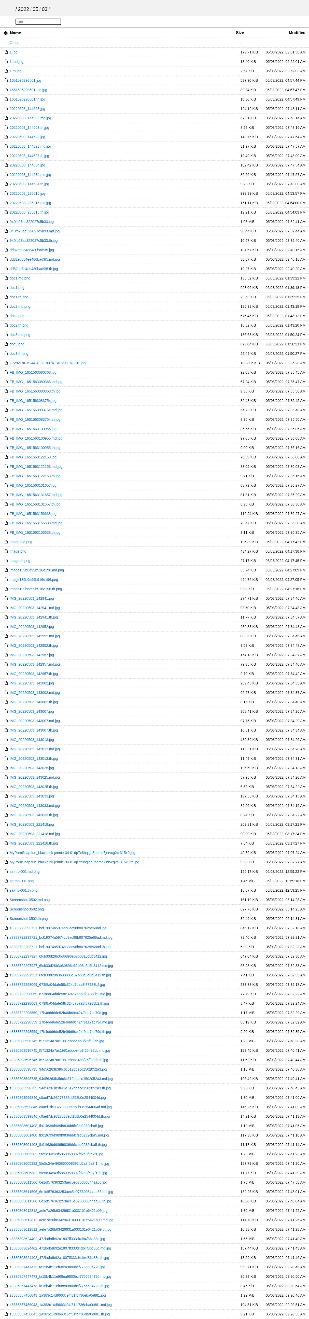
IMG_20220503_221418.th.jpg (34, 843)
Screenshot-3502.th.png (29, 919)
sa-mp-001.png (22, 881)
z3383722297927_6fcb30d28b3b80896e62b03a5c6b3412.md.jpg (61, 966)
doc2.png (17, 316)
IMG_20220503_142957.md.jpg (35, 664)
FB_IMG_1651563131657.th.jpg (35, 504)
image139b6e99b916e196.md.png (37, 570)
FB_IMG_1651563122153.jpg (33, 457)
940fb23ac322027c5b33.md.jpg (35, 231)
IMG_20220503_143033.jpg (32, 796)
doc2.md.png (20, 306)
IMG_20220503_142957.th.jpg (34, 674)
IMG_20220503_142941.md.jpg (35, 608)
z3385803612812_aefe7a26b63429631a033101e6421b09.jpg (58, 1211)
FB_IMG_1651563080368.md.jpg (36, 382)
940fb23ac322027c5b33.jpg (32, 222)
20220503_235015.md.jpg (30, 203)
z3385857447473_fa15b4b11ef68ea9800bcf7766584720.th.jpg (59, 1286)
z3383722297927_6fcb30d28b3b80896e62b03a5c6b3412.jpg (58, 956)
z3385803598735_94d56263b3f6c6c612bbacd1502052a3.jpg (58, 1069)
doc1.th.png (19, 297)
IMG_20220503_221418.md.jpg (35, 834)
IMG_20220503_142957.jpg (32, 655)
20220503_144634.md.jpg (30, 175)
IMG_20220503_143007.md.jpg (35, 721)
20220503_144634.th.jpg (29, 184)
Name (15, 33)
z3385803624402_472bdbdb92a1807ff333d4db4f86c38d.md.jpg (60, 1248)
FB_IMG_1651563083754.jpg (33, 401)
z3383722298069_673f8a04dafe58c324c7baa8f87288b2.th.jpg (59, 1003)
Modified (297, 33)
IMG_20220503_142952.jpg (32, 627)
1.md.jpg (16, 62)
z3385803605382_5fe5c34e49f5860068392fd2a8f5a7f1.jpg (56, 1154)
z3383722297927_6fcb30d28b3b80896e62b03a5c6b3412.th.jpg (60, 975)
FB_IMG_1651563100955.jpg (33, 429)
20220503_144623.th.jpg (29, 156)
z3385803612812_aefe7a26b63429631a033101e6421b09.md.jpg (61, 1220)
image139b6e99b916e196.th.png (36, 589)
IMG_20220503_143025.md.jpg (35, 777)
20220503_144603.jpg (27, 109)
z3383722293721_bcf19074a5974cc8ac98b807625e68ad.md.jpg (61, 937)
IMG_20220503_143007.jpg (32, 711)
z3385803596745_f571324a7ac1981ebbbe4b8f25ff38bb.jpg (57, 1041)
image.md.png (21, 542)
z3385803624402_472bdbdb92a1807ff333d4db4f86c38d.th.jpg (59, 1258)
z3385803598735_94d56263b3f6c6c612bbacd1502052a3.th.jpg (60, 1088)
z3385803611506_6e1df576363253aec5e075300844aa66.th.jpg (60, 1201)
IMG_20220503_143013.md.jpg (35, 749)
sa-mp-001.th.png (24, 890)
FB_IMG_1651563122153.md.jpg (36, 467)
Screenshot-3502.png (27, 909)
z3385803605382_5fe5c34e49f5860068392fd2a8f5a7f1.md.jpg (59, 1163)
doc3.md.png (20, 335)
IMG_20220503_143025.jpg (32, 768)
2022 (23, 9)
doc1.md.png (20, 278)
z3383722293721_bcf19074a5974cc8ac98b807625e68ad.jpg (58, 928)
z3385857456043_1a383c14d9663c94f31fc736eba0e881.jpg (58, 1295)
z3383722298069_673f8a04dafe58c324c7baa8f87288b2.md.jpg (60, 994)
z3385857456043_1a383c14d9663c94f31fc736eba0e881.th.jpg (60, 1314)
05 (35, 9)
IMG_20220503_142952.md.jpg (35, 636)
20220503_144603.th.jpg (29, 127)
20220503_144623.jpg (27, 137)
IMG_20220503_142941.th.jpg (34, 617)
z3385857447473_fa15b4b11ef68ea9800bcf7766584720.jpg (57, 1267)
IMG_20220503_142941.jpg (32, 598)
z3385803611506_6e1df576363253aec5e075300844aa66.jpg (58, 1182)
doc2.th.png (19, 325)
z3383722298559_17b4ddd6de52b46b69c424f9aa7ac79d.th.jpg (60, 1032)
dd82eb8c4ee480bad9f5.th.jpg (34, 269)
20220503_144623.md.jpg (30, 146)
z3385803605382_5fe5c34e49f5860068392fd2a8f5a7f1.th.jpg (58, 1173)
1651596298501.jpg (25, 80)
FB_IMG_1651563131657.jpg (33, 485)
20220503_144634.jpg (27, 165)
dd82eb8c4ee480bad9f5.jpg (32, 250)
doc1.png (17, 288)
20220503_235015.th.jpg (29, 212)
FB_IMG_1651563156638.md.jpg (36, 523)
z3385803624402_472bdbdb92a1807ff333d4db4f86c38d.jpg (57, 1239)
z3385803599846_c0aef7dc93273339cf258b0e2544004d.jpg (58, 1098)
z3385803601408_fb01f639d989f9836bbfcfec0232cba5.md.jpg (59, 1135)
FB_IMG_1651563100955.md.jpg (36, 438)
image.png (18, 551)
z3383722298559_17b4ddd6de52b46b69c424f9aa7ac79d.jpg (58, 1013)
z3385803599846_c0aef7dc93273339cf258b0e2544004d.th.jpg (60, 1116)
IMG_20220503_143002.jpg (32, 683)
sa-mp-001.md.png (25, 871)
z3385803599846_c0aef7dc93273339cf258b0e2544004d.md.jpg (61, 1107)
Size (240, 33)
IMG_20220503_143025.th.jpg (34, 787)
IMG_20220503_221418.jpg (32, 824)
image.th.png (20, 561)
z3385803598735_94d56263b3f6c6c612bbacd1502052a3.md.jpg (61, 1079)
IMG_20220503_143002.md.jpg (35, 693)
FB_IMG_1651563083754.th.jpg (35, 419)
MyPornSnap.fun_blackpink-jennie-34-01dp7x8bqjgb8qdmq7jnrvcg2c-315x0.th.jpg (74, 862)
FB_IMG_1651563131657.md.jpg (36, 495)
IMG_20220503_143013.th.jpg (34, 758)
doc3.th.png (19, 354)
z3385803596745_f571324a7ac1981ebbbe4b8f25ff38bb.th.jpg (59, 1060)
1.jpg (13, 52)
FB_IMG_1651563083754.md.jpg (36, 410)
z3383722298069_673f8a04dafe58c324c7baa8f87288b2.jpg (57, 985)
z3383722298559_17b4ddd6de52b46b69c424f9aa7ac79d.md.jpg (61, 1022)
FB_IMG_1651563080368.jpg (33, 372)
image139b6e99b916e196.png (34, 580)
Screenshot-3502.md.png (30, 900)
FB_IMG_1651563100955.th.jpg (35, 448)
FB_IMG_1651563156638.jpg (33, 514)
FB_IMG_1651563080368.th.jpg (35, 391)
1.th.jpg (15, 71)
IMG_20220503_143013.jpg (32, 740)
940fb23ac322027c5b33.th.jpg (34, 240)
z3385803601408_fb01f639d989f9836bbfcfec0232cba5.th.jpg (58, 1145)
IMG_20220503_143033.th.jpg (34, 815)
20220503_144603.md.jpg (30, 118)
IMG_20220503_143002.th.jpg (34, 702)
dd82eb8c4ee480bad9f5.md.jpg (35, 259)
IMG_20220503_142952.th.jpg (34, 645)
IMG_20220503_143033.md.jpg (35, 806)
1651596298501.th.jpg (27, 99)
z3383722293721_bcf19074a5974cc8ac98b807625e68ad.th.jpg (60, 947)
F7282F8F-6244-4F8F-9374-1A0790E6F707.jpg (48, 363)
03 (44, 9)
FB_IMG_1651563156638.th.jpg (35, 532)
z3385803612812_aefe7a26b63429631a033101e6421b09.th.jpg (60, 1229)
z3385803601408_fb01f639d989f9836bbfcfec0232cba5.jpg (56, 1126)
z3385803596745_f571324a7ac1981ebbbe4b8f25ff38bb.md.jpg (60, 1050)
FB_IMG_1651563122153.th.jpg (35, 476)
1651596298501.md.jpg (28, 90)
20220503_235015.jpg (27, 193)
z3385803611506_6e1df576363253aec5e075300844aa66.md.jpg (61, 1192)
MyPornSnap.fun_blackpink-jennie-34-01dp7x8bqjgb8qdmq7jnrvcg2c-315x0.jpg (72, 853)
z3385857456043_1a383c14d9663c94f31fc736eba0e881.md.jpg (61, 1305)
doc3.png (17, 344)
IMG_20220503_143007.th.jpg (34, 730)
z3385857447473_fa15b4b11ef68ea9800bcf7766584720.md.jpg (60, 1276)
